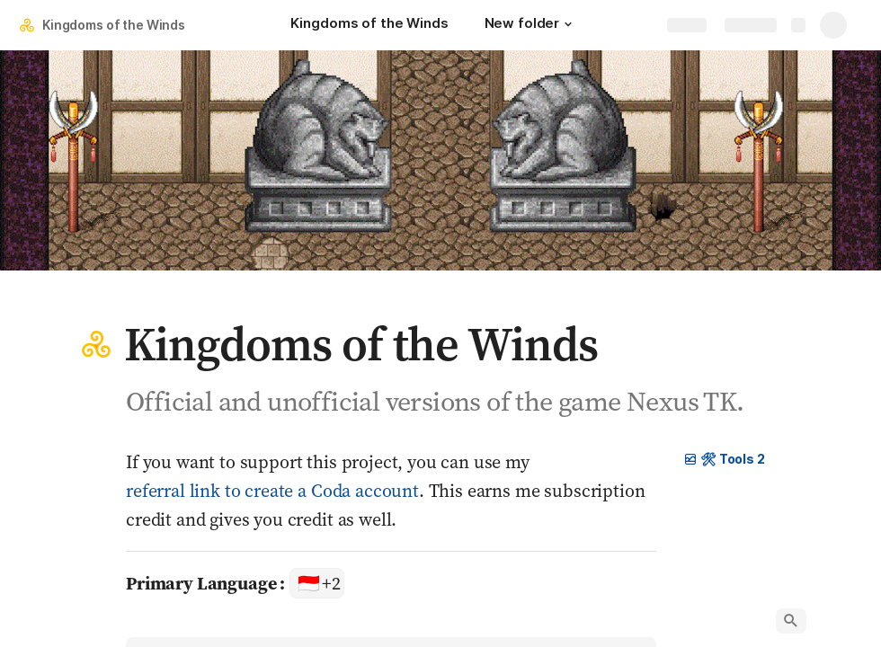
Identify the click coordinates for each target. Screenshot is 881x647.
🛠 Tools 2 (724, 458)
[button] (568, 24)
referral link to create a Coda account (272, 490)
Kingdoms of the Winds (113, 24)
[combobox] (316, 583)
